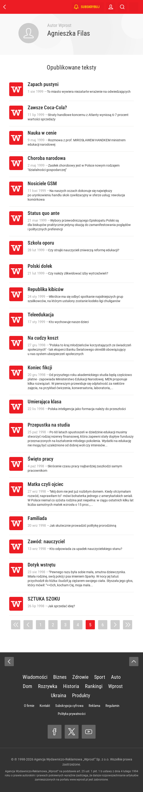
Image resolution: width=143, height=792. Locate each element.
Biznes (60, 677)
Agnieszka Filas (68, 33)
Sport (99, 677)
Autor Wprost (59, 25)
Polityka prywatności (71, 714)
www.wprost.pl (79, 779)
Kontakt (45, 706)
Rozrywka (47, 686)
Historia (71, 686)
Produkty (81, 695)
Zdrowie (80, 677)
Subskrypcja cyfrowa (69, 706)
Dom (27, 686)
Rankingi (93, 686)
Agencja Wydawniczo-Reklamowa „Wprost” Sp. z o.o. (71, 759)
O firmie (29, 706)
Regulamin (112, 706)
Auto (116, 677)
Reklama (94, 706)
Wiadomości (35, 677)
